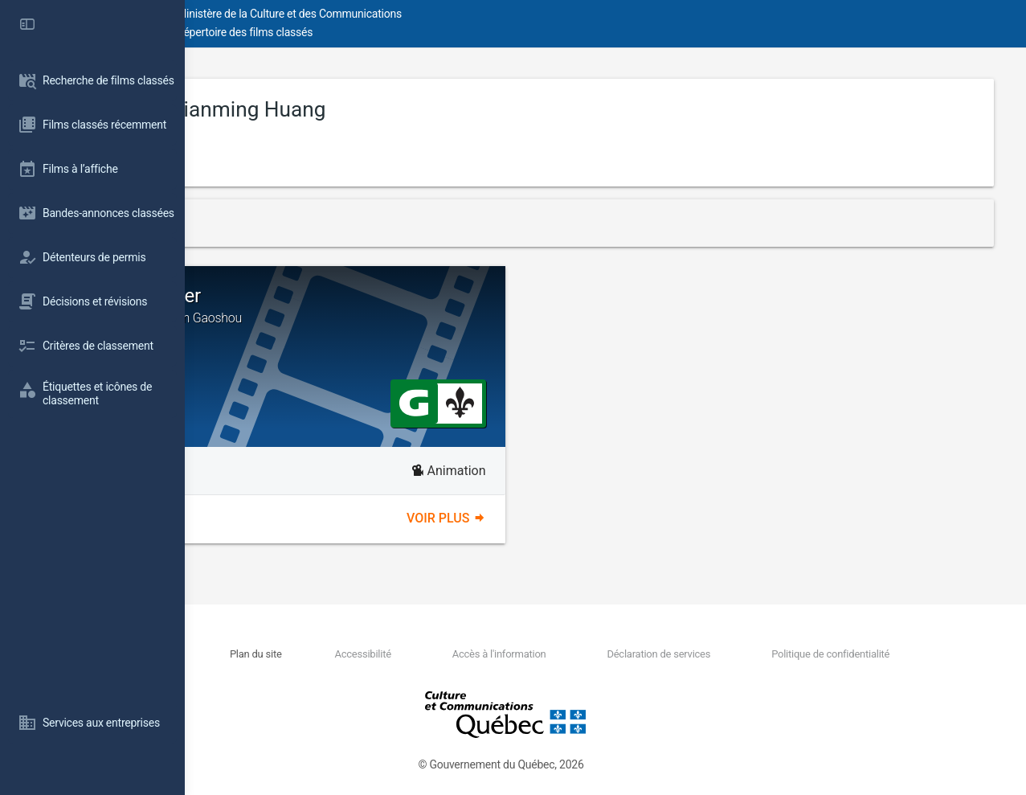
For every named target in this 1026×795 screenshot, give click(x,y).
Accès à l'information (576, 654)
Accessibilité (470, 654)
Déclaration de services (706, 654)
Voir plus (538, 518)
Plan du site (392, 654)
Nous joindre (323, 654)
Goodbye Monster (407, 305)
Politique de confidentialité (849, 654)
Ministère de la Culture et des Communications (474, 13)
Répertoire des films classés (429, 32)
